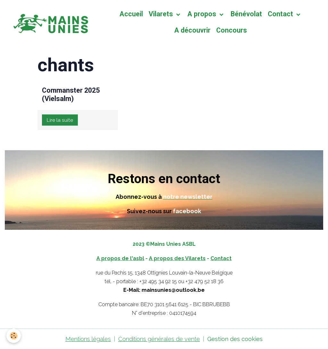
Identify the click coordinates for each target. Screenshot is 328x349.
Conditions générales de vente (159, 339)
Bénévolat (246, 14)
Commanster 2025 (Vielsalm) (71, 94)
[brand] (49, 22)
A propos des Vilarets (177, 258)
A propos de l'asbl (120, 258)
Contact (281, 14)
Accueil (131, 14)
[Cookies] (13, 336)
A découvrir (192, 30)
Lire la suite (59, 120)
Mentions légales (88, 339)
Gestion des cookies (235, 339)
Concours (231, 30)
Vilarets (162, 14)
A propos (202, 14)
